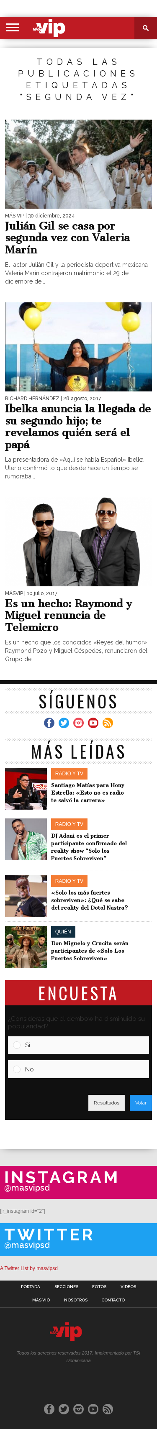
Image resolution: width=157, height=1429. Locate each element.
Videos (128, 1287)
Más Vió (41, 1300)
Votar (141, 1103)
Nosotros (76, 1300)
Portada (30, 1287)
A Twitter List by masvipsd (29, 1268)
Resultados (106, 1103)
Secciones (66, 1287)
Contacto (113, 1300)
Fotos (99, 1287)
